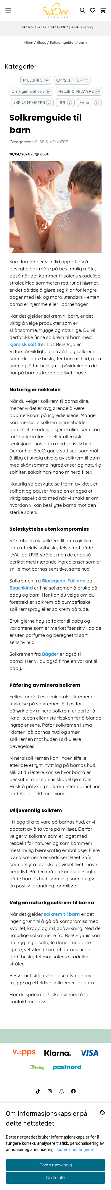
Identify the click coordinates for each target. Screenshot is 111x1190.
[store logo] (55, 10)
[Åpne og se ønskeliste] (93, 10)
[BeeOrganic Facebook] (73, 1091)
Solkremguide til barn (68, 42)
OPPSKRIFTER (69, 79)
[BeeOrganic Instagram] (49, 1091)
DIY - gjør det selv (28, 91)
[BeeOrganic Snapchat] (61, 1091)
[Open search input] (82, 10)
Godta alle (55, 1177)
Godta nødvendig (55, 1165)
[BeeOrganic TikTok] (38, 1091)
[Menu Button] (8, 10)
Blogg (42, 42)
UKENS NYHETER (28, 102)
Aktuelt (86, 102)
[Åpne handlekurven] (102, 10)
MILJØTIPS (33, 79)
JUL (62, 102)
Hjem (29, 42)
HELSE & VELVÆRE (76, 91)
